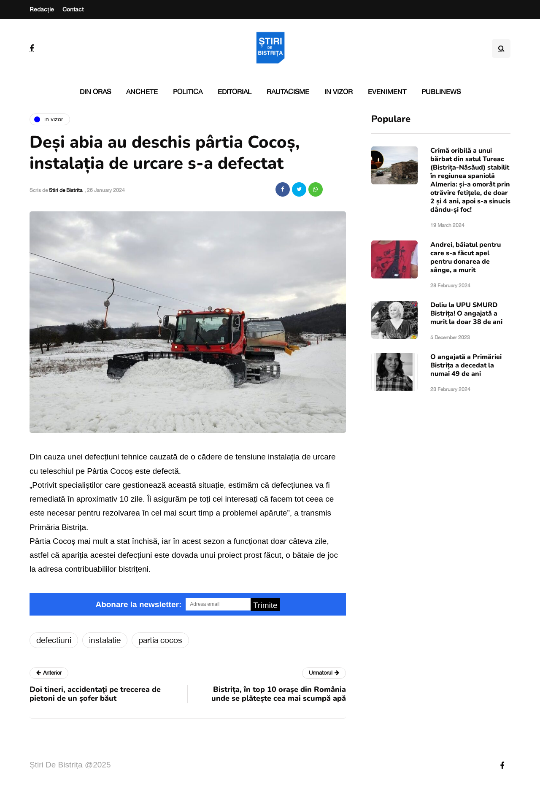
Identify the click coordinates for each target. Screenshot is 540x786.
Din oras (95, 91)
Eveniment (387, 91)
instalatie (105, 640)
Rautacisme (288, 91)
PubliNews (441, 91)
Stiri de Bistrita (65, 190)
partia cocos (160, 640)
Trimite (265, 605)
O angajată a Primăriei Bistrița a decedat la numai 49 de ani (466, 365)
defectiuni (53, 640)
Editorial (234, 91)
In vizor (338, 91)
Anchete (142, 91)
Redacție (42, 9)
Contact (73, 9)
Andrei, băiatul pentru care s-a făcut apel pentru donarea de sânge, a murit (465, 257)
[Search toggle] (501, 48)
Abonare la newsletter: (138, 604)
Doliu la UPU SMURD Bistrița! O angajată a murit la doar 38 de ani (466, 313)
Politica (187, 91)
